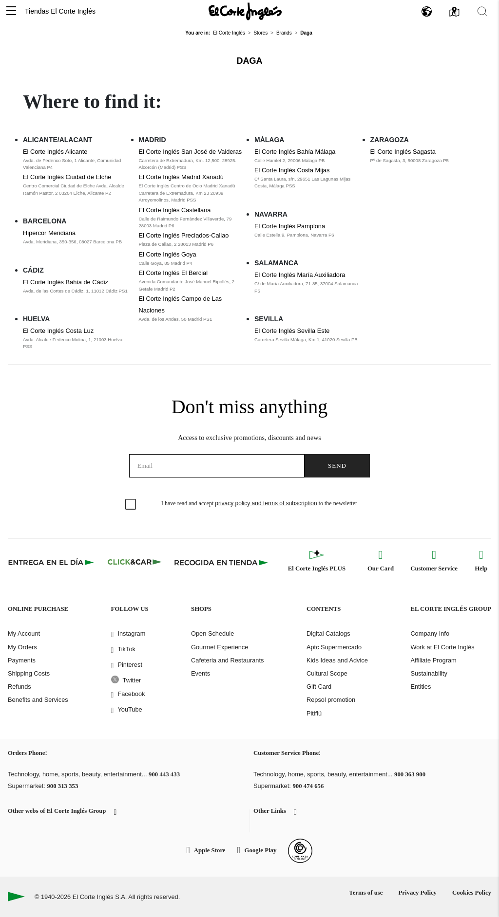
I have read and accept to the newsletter (259, 503)
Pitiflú (314, 713)
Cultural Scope (327, 673)
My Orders (22, 647)
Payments (22, 660)
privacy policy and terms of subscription (266, 503)
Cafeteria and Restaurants (227, 660)
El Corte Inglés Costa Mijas (291, 170)
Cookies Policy (471, 892)
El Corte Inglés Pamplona (289, 226)
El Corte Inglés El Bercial (173, 272)
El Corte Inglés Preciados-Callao (184, 235)
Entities (420, 686)
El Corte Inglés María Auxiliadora (299, 274)
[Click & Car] (135, 562)
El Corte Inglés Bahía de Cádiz (65, 282)
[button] (11, 11)
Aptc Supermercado (334, 647)
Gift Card (319, 686)
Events (200, 673)
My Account (24, 633)
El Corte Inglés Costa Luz (58, 330)
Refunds (19, 686)
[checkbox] (131, 505)
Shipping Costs (29, 673)
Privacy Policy (417, 892)
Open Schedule (212, 633)
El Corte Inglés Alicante (55, 151)
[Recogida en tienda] (221, 562)
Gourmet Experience (219, 647)
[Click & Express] (52, 562)
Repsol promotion (331, 699)
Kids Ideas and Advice (337, 660)
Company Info (429, 633)
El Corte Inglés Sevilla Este (291, 330)
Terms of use (366, 892)
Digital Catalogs (328, 633)
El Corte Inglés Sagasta (403, 151)
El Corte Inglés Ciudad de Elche (67, 177)
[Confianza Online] (300, 851)
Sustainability (428, 673)
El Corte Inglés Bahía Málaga (294, 151)
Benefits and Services (38, 699)
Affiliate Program (433, 660)
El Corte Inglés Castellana (175, 210)
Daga (250, 61)
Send (337, 465)
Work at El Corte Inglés (442, 647)
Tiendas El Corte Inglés (60, 11)
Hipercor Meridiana (49, 233)
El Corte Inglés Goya (167, 254)
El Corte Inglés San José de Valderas (190, 151)
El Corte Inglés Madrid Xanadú (181, 177)
